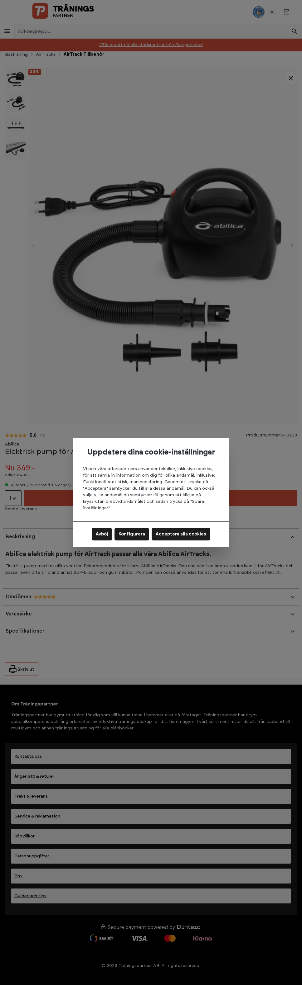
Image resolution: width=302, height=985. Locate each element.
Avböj (102, 534)
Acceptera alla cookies (181, 534)
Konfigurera (132, 534)
